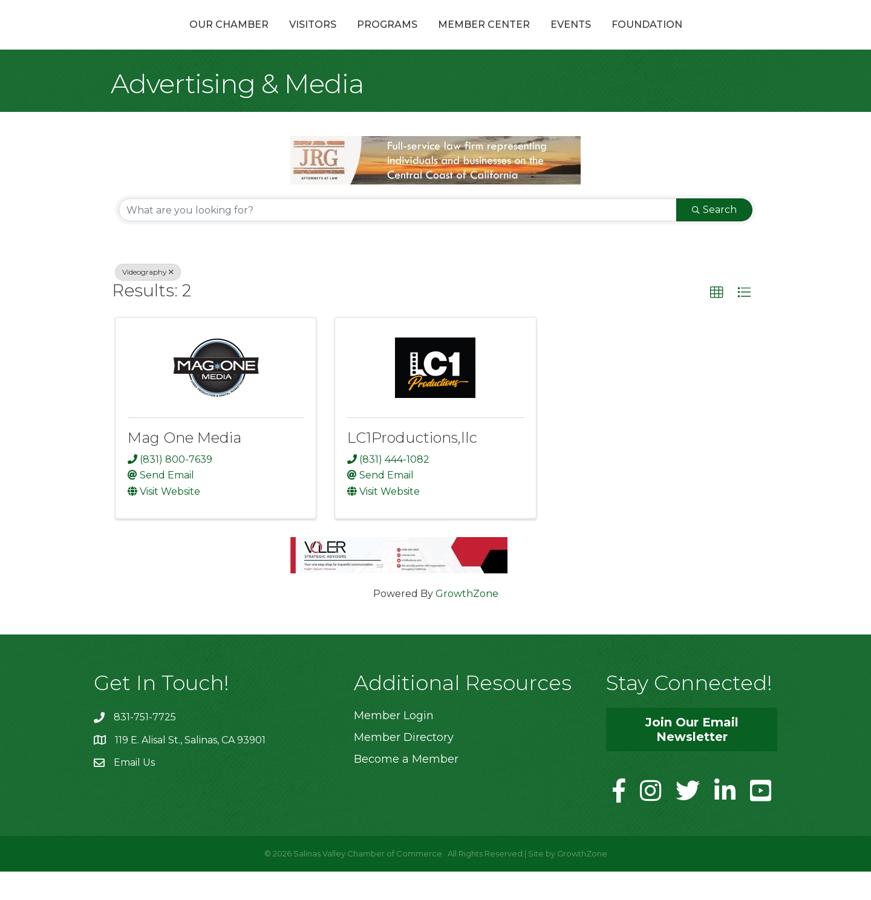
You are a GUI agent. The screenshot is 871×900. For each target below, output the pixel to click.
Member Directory (404, 766)
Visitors (248, 38)
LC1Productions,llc (412, 466)
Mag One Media (184, 466)
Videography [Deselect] (148, 300)
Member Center (549, 38)
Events (635, 38)
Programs (322, 38)
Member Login (394, 744)
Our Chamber (164, 38)
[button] (717, 322)
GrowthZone (467, 622)
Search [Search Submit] (714, 238)
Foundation (711, 38)
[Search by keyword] (398, 238)
